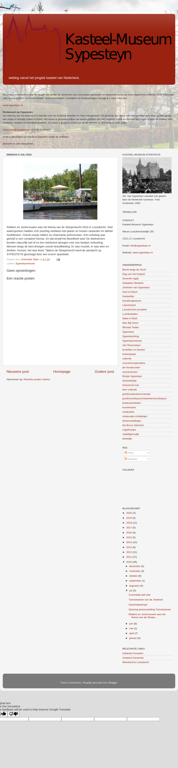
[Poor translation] (13, 714)
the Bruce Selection (133, 425)
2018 (129, 522)
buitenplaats (129, 354)
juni (131, 623)
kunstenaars (129, 407)
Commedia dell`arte (140, 594)
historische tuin (130, 385)
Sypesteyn (128, 331)
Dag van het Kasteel (133, 274)
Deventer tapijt (130, 278)
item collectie (129, 389)
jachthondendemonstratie (136, 394)
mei (131, 628)
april (132, 633)
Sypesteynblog (130, 336)
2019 (129, 518)
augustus (134, 585)
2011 (129, 557)
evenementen (130, 372)
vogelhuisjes (129, 429)
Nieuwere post (17, 372)
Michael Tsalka (130, 327)
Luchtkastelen (130, 314)
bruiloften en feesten (133, 349)
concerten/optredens (133, 363)
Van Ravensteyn (131, 345)
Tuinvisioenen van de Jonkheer (146, 599)
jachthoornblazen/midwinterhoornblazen (144, 398)
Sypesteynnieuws (25, 263)
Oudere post (104, 372)
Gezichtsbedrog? (138, 604)
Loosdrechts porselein (134, 309)
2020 (129, 513)
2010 (129, 562)
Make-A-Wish (129, 318)
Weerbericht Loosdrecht (135, 662)
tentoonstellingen (131, 420)
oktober (133, 575)
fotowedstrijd (129, 380)
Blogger (113, 682)
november (135, 571)
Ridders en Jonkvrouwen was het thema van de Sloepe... (147, 616)
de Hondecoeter (131, 367)
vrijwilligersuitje (130, 434)
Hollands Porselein (132, 653)
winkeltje (127, 438)
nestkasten (128, 411)
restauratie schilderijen (134, 416)
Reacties (131, 459)
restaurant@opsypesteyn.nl (18, 129)
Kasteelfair (128, 296)
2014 (129, 542)
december (135, 566)
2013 (129, 547)
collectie (126, 358)
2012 (129, 552)
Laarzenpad (129, 305)
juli (131, 590)
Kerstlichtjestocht (131, 300)
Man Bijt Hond (130, 323)
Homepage (61, 372)
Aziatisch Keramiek (133, 657)
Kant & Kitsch (129, 291)
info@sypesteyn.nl (140, 245)
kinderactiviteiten (131, 403)
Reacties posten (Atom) (37, 379)
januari (133, 638)
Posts (129, 452)
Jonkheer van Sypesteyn (136, 287)
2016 (129, 532)
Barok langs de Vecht (134, 269)
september (135, 580)
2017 (129, 527)
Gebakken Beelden (133, 283)
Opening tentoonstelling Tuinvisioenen (150, 609)
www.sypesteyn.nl (13, 105)
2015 (129, 537)
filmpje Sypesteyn (132, 376)
